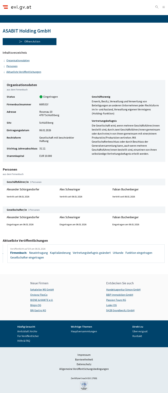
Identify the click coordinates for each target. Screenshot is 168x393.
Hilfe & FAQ (23, 341)
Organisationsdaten (16, 60)
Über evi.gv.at (140, 331)
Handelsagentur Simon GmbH (123, 290)
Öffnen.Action (29, 41)
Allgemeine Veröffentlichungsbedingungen (84, 369)
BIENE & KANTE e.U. (41, 300)
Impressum (84, 355)
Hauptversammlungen (84, 331)
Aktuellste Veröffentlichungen (22, 72)
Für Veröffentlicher (28, 336)
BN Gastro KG (38, 310)
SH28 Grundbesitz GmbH (120, 310)
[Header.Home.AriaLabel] (17, 7)
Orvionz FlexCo (39, 295)
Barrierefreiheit (84, 359)
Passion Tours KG (116, 300)
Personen (10, 66)
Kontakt (137, 336)
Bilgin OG (35, 305)
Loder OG (111, 305)
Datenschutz (84, 364)
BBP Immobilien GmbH (119, 295)
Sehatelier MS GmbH (42, 290)
